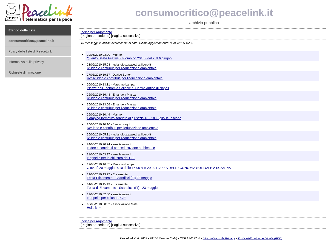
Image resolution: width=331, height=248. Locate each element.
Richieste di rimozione (25, 72)
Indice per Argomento (96, 32)
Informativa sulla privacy (26, 62)
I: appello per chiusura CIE (106, 198)
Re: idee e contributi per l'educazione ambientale (122, 128)
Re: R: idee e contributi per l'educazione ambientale (125, 78)
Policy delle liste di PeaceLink (30, 51)
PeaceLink (39, 11)
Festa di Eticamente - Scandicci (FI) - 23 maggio (122, 188)
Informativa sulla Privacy (219, 238)
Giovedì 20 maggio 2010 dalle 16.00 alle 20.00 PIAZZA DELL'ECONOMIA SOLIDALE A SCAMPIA (159, 168)
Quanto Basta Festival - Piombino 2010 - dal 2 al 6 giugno (129, 58)
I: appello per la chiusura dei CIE (111, 158)
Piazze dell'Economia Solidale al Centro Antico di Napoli (128, 88)
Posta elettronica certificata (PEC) (260, 238)
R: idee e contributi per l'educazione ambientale (122, 68)
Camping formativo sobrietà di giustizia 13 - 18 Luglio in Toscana (134, 118)
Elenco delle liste (22, 30)
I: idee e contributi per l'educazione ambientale (121, 148)
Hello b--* (94, 207)
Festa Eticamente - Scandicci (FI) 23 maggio (119, 178)
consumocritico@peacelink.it (204, 12)
